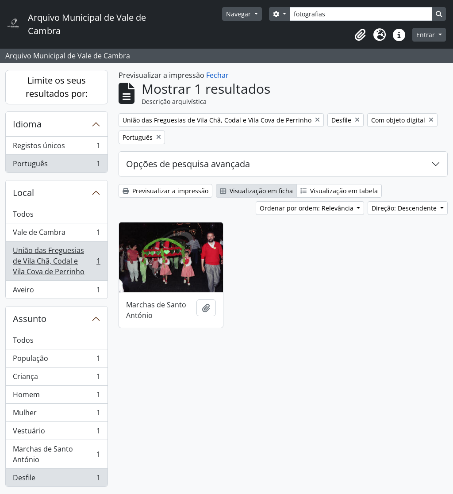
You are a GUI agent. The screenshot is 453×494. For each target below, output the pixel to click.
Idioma (27, 124)
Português (56, 165)
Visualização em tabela (339, 191)
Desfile (56, 479)
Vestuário (56, 432)
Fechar (217, 75)
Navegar (239, 14)
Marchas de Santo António (56, 454)
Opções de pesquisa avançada (188, 164)
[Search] (361, 14)
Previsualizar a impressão (165, 191)
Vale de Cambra (56, 234)
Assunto (29, 319)
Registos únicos (56, 147)
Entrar (426, 35)
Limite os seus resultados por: (57, 87)
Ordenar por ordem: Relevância (307, 208)
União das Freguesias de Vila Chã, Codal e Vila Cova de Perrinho (56, 260)
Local (23, 193)
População (56, 360)
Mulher (56, 414)
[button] (360, 35)
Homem (56, 396)
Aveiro (56, 291)
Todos (23, 214)
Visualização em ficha (256, 191)
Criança (56, 378)
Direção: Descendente (405, 208)
